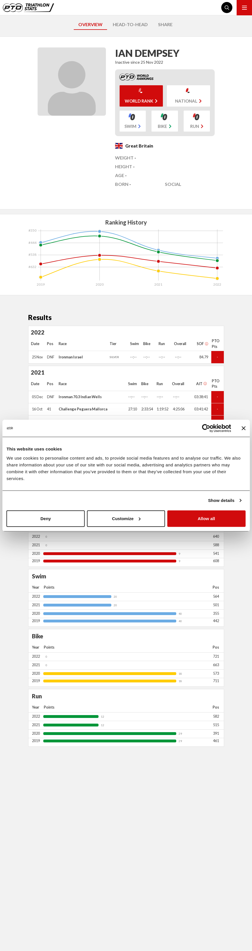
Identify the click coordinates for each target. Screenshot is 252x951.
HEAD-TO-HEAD (130, 24)
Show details (221, 500)
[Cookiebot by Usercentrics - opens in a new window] (206, 428)
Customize (126, 518)
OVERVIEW (90, 24)
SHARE (165, 24)
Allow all (206, 518)
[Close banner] (243, 428)
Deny (45, 518)
